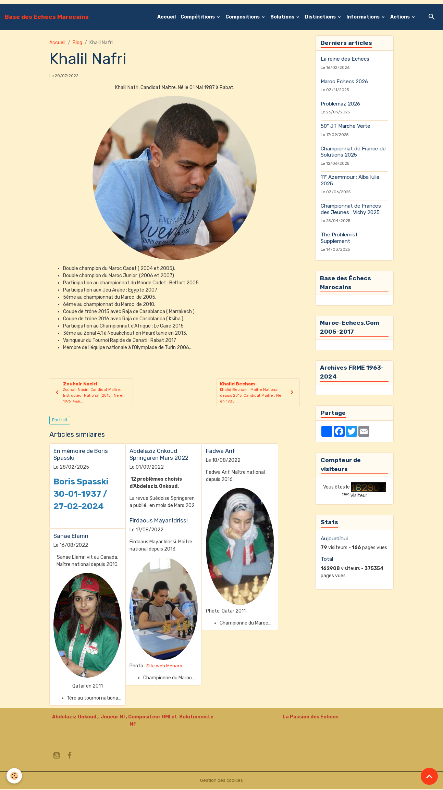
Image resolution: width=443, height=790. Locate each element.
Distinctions (321, 17)
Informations (363, 17)
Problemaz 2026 (340, 104)
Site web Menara (164, 667)
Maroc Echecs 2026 (344, 81)
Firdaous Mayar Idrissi (159, 521)
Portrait (59, 421)
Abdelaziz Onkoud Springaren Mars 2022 (159, 455)
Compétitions (198, 17)
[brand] (47, 16)
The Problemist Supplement (339, 238)
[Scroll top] (429, 776)
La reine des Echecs (345, 59)
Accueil (166, 17)
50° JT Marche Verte (345, 126)
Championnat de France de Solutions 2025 (353, 152)
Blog (77, 43)
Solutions (282, 17)
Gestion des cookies (221, 781)
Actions (400, 17)
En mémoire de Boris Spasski (80, 455)
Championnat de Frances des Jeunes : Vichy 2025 (351, 209)
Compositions (243, 17)
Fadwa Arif (220, 451)
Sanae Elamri (70, 536)
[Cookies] (14, 775)
